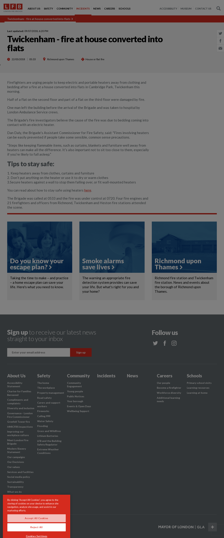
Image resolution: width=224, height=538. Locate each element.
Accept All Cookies (36, 525)
